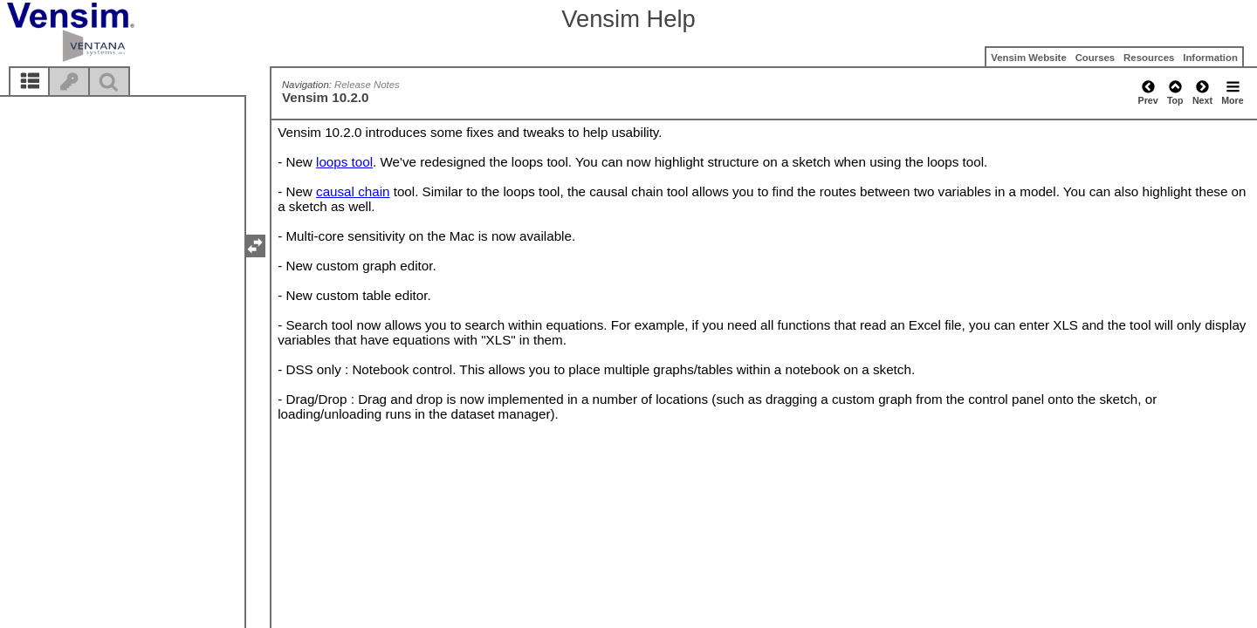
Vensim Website (1029, 57)
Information (1210, 57)
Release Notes (367, 84)
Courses (1095, 57)
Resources (1148, 57)
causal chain (352, 191)
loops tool (344, 161)
